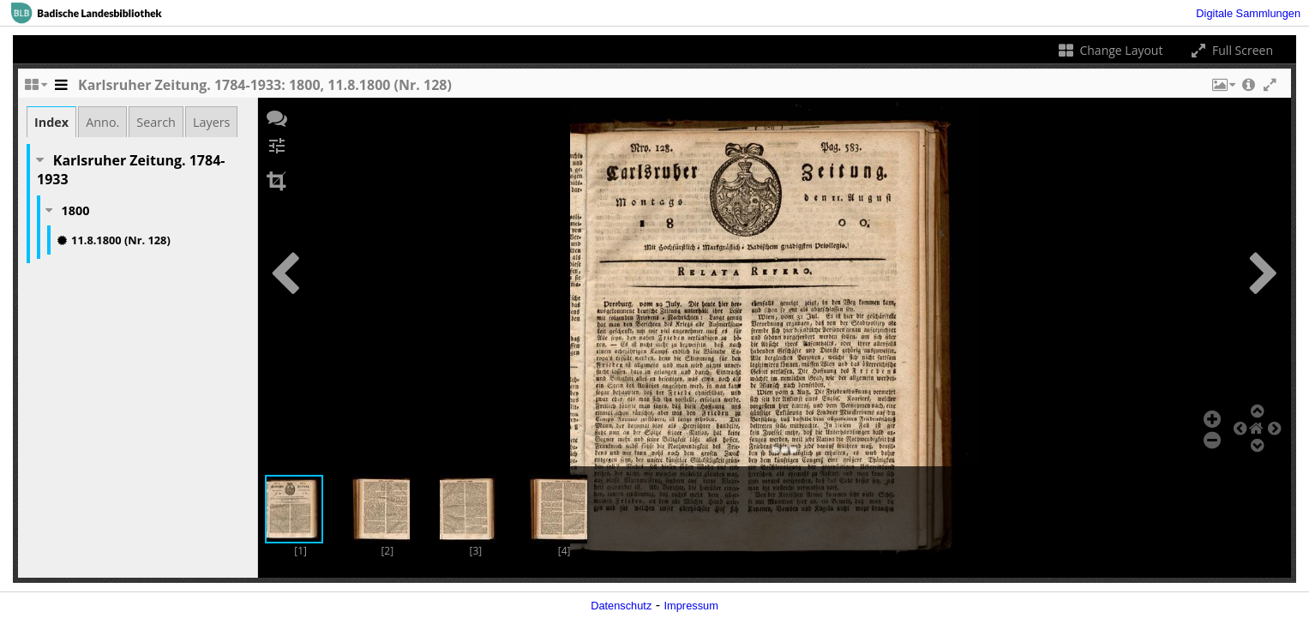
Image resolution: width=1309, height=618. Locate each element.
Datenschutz (621, 605)
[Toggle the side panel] (60, 89)
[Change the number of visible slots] (35, 89)
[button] (1222, 89)
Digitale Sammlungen (1248, 13)
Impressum (691, 605)
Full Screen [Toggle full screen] (1230, 50)
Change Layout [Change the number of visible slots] (1109, 50)
